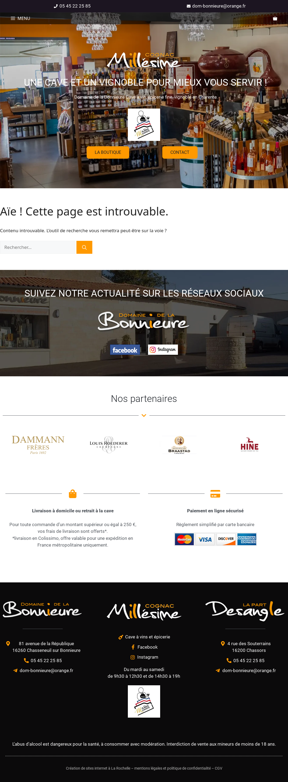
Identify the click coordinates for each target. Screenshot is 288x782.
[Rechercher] (84, 247)
